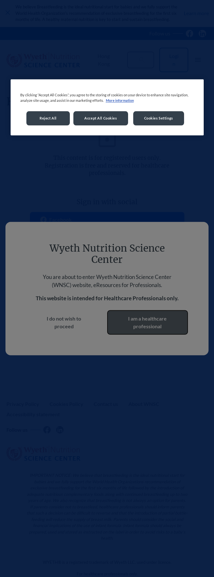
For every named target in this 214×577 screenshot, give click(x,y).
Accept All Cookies (100, 118)
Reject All (48, 118)
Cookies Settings (158, 118)
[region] (107, 107)
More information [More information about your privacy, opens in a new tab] (120, 100)
